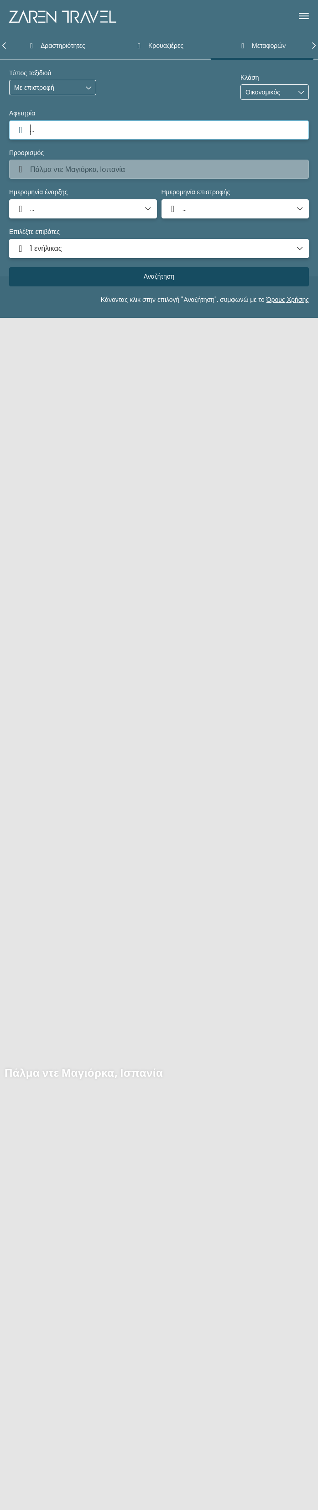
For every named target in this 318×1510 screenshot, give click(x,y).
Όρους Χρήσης (287, 299)
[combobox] (159, 130)
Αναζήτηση (159, 276)
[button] (4, 45)
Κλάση (249, 77)
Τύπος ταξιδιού (30, 73)
